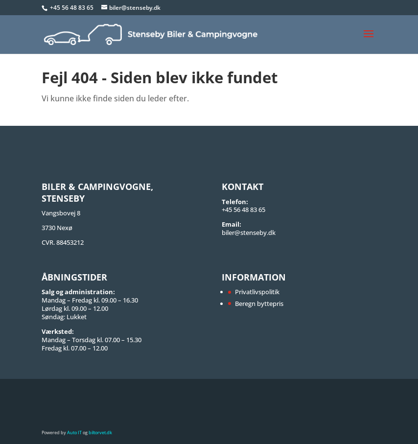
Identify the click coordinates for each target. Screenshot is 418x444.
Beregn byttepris (259, 303)
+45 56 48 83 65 (72, 7)
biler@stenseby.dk (249, 232)
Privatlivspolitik (257, 291)
